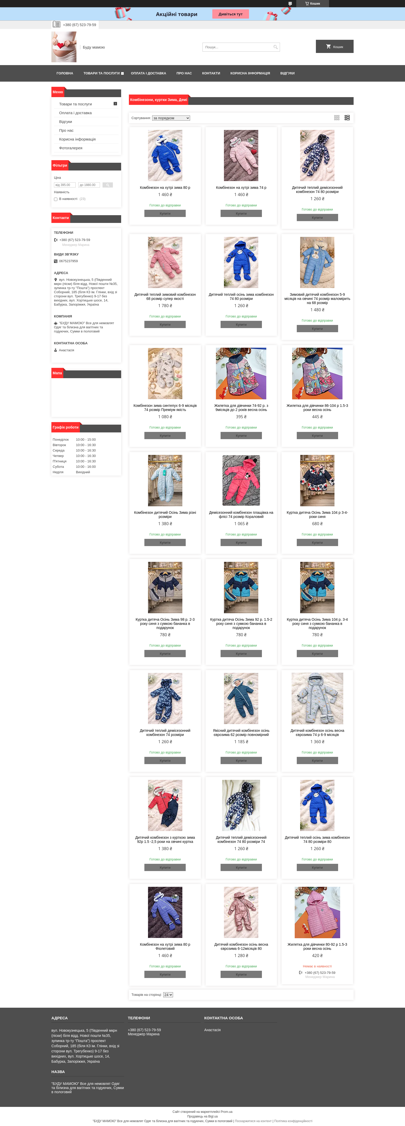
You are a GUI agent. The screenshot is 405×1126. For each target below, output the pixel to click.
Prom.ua (226, 1112)
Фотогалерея (70, 148)
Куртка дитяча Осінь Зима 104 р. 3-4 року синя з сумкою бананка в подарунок (317, 623)
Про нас (184, 73)
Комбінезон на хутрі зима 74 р (241, 187)
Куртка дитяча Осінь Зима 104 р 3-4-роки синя (317, 514)
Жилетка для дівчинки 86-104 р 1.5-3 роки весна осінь (317, 407)
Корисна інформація (250, 73)
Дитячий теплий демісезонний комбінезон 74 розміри (165, 732)
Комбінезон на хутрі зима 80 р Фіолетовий (165, 946)
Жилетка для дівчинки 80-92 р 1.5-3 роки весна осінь (317, 946)
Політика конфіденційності (293, 1121)
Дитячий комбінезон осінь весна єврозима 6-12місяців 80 (241, 946)
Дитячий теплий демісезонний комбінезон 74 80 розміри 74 (241, 839)
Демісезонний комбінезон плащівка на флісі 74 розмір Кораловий (241, 514)
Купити (165, 213)
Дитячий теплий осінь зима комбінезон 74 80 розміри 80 (317, 839)
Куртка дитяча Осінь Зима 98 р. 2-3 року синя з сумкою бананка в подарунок (165, 623)
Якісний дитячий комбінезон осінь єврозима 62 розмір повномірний (241, 732)
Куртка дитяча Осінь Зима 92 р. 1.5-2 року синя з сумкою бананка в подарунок (241, 623)
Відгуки (288, 73)
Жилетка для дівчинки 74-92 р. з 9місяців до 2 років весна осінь (241, 407)
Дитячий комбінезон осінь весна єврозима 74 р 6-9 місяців (317, 732)
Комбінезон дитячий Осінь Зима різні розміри (165, 514)
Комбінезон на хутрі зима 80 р (165, 187)
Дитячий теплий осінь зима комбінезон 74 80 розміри (241, 296)
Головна (65, 73)
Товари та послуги (101, 73)
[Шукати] (275, 47)
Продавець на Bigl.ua (202, 1116)
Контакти (211, 73)
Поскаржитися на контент (253, 1121)
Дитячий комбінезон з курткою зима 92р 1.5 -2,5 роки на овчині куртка (165, 839)
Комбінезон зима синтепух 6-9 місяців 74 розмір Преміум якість (165, 407)
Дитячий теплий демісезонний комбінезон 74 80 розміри (317, 189)
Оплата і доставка (148, 73)
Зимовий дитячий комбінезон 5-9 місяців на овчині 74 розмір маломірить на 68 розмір (317, 298)
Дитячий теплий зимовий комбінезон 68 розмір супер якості (165, 296)
